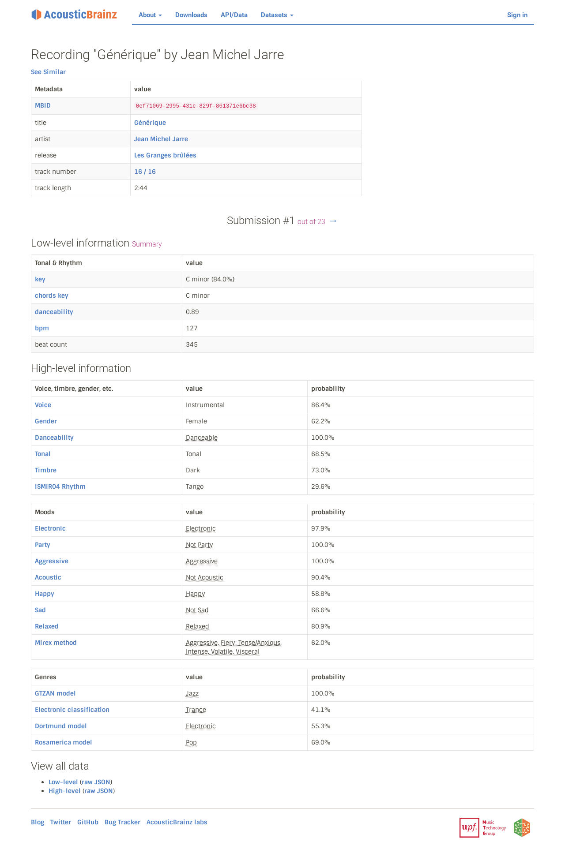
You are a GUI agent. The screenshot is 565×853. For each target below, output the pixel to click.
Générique (150, 123)
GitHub (87, 822)
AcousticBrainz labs (177, 822)
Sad (40, 610)
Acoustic (48, 577)
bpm (42, 328)
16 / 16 (145, 172)
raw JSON (96, 782)
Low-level (63, 782)
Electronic (50, 528)
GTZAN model (55, 693)
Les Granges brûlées (165, 155)
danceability (54, 312)
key (40, 279)
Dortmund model (61, 726)
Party (42, 545)
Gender (46, 421)
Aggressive (51, 561)
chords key (51, 295)
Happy (44, 594)
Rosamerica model (63, 742)
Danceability (54, 437)
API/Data (234, 15)
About (150, 15)
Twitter (60, 822)
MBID (43, 105)
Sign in (517, 15)
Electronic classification (72, 710)
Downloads (191, 15)
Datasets (277, 15)
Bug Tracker (122, 822)
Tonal (43, 454)
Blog (37, 822)
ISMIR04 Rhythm (60, 486)
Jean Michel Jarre (161, 139)
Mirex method (56, 643)
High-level (65, 791)
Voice (43, 405)
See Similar (48, 72)
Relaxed (47, 626)
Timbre (45, 470)
